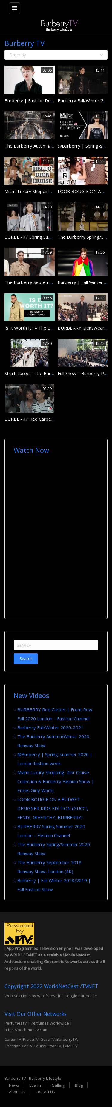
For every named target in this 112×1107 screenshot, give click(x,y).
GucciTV (47, 1039)
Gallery (58, 1085)
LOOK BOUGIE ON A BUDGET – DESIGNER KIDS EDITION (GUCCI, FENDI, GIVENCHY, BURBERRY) (52, 808)
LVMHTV (70, 1046)
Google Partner (77, 995)
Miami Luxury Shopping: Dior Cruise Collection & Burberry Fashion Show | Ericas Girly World (55, 781)
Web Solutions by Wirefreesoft (32, 995)
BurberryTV (66, 1039)
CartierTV (12, 1039)
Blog (79, 1085)
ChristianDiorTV (18, 1046)
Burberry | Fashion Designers (35, 100)
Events (35, 1085)
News (14, 1085)
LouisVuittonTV (47, 1046)
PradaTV (31, 1039)
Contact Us (45, 1091)
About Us (17, 1091)
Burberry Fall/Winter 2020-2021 (50, 727)
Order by (56, 55)
